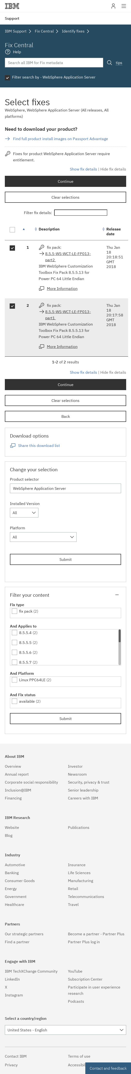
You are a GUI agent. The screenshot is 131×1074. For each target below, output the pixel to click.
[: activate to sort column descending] (28, 231)
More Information (62, 288)
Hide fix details (113, 169)
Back (65, 416)
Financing (13, 798)
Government (16, 896)
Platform (17, 527)
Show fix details (83, 169)
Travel (73, 904)
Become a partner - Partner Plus (96, 933)
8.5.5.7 (25, 662)
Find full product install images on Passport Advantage (60, 138)
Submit (65, 559)
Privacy (11, 1064)
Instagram (14, 995)
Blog (8, 835)
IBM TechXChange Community (31, 971)
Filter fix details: (65, 212)
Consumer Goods (20, 880)
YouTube (75, 971)
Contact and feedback (108, 1068)
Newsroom (77, 774)
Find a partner (17, 941)
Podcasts (76, 1001)
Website (12, 827)
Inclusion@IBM (18, 790)
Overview (13, 766)
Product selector (24, 479)
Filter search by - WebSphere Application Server (53, 77)
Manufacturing (80, 880)
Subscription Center (85, 979)
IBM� (12, 6)
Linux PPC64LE (32, 679)
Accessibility (79, 1064)
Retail (73, 888)
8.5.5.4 (25, 632)
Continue (65, 181)
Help (17, 51)
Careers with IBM (83, 798)
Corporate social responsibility (31, 782)
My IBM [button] (113, 8)
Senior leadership (83, 790)
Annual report (17, 774)
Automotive (15, 864)
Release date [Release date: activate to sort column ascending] (113, 231)
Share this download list (39, 445)
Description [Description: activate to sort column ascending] (49, 229)
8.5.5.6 (25, 652)
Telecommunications (86, 896)
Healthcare (14, 904)
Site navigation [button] (124, 8)
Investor (75, 766)
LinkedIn (12, 979)
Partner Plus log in (84, 941)
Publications (78, 827)
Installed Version (25, 503)
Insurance (77, 864)
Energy (11, 888)
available (27, 701)
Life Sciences (79, 872)
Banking (12, 872)
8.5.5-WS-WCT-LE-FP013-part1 (68, 314)
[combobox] (24, 512)
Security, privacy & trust (88, 782)
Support (12, 18)
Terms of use (79, 1056)
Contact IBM (16, 1056)
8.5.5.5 (25, 642)
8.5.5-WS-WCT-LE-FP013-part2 (68, 256)
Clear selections (65, 197)
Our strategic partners (24, 933)
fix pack (25, 611)
